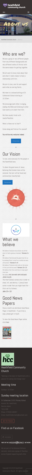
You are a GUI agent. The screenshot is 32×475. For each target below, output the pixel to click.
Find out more (16, 141)
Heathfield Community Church (8, 39)
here (7, 322)
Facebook (7, 437)
